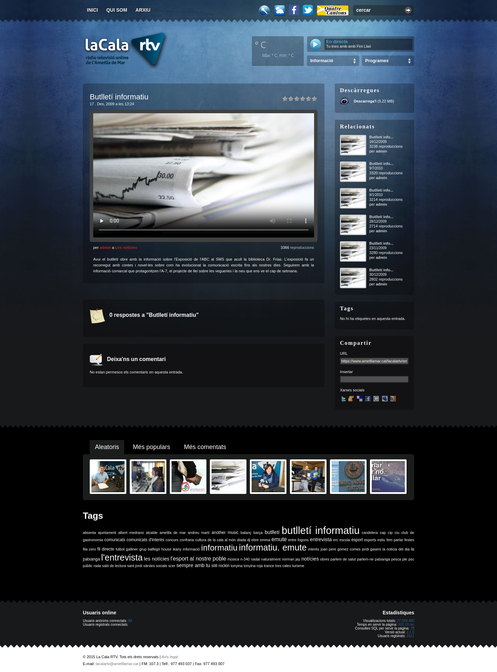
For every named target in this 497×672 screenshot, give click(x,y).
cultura (200, 540)
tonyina (236, 566)
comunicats (114, 539)
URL (344, 353)
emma (265, 540)
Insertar (346, 372)
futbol (120, 549)
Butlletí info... (381, 137)
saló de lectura (114, 566)
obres (324, 559)
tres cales (283, 566)
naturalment (271, 559)
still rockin (220, 565)
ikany (177, 549)
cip (390, 532)
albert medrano (131, 532)
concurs (172, 540)
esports (370, 540)
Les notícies (126, 247)
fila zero (89, 549)
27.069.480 (405, 621)
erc (335, 540)
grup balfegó (149, 549)
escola (344, 540)
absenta (89, 532)
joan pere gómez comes (341, 549)
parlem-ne (365, 559)
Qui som (116, 10)
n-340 (245, 559)
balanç (246, 532)
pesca (396, 559)
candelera (370, 532)
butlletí (272, 532)
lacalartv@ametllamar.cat (117, 664)
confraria (187, 540)
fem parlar (395, 540)
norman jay (291, 559)
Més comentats (205, 447)
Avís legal (170, 657)
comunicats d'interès (145, 539)
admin (105, 247)
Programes (377, 60)
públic (87, 566)
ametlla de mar (172, 532)
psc (411, 559)
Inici (92, 10)
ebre (255, 540)
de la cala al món (221, 540)
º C (260, 44)
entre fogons (298, 540)
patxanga (382, 559)
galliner (132, 549)
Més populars (151, 447)
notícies (310, 559)
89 (130, 621)
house (167, 549)
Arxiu (143, 10)
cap (383, 532)
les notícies (156, 559)
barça (258, 532)
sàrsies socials (155, 566)
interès (313, 549)
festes (409, 540)
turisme (298, 566)
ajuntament (107, 532)
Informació (321, 60)
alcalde (152, 532)
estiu (382, 540)
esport (357, 539)
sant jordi (134, 566)
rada (97, 566)
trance (269, 566)
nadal (255, 559)
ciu (396, 532)
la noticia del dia (396, 549)
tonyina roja (253, 566)
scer (171, 566)
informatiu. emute (272, 547)
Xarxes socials (352, 390)
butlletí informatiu (321, 530)
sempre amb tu (193, 565)
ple (404, 559)
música (233, 559)
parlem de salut (343, 559)
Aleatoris (107, 447)
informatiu (219, 547)
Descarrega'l (365, 101)
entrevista (321, 539)
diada (241, 540)
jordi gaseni (371, 549)
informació (191, 549)
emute (279, 539)
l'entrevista (122, 557)
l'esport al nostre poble (198, 559)
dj (248, 540)
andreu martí (198, 532)
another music (225, 532)
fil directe (105, 549)
